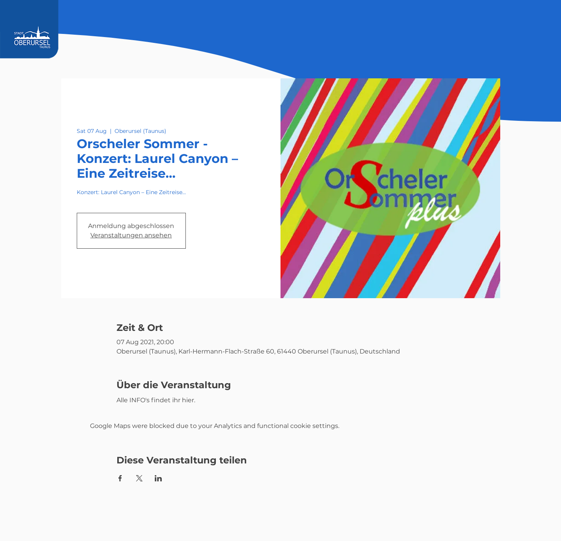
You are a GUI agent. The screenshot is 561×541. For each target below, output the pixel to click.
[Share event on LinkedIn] (158, 478)
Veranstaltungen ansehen (131, 235)
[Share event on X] (139, 478)
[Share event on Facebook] (120, 478)
